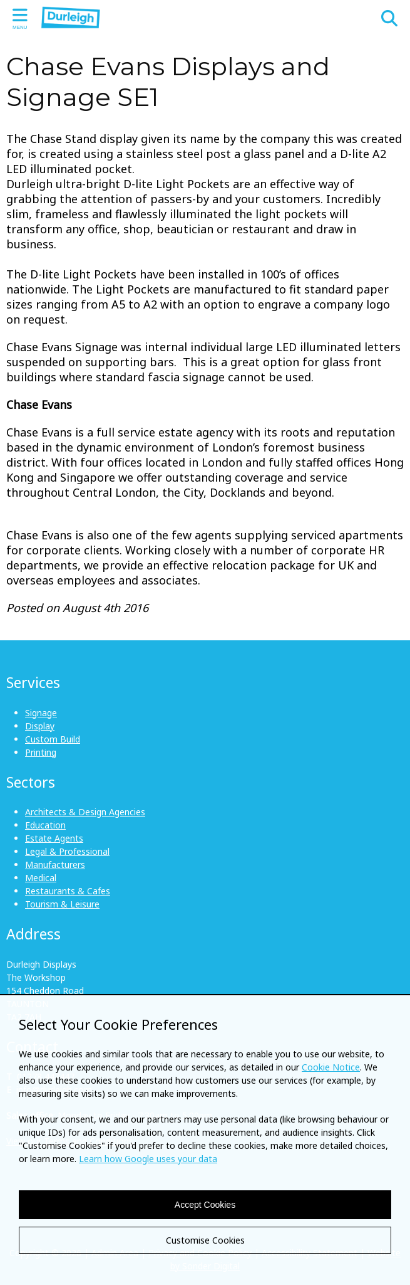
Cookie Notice (331, 1067)
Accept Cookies (205, 1205)
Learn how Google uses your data (148, 1159)
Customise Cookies (205, 1240)
